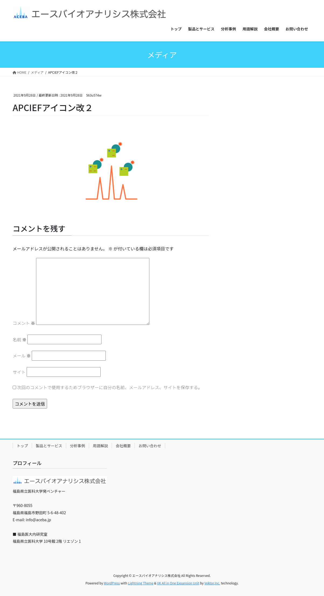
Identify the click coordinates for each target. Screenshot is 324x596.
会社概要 (123, 445)
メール (22, 355)
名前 (20, 339)
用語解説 (100, 445)
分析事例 (77, 445)
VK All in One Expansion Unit (178, 583)
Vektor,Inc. (212, 583)
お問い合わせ (150, 445)
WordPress (112, 583)
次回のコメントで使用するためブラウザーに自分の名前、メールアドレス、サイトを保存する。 (109, 387)
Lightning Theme (140, 583)
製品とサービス (49, 445)
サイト (19, 372)
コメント (24, 323)
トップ (22, 445)
